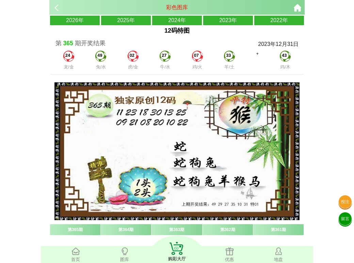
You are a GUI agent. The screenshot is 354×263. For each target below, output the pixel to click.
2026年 (75, 20)
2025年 (126, 20)
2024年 (177, 20)
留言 (345, 218)
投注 (345, 201)
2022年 (279, 20)
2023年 (228, 20)
